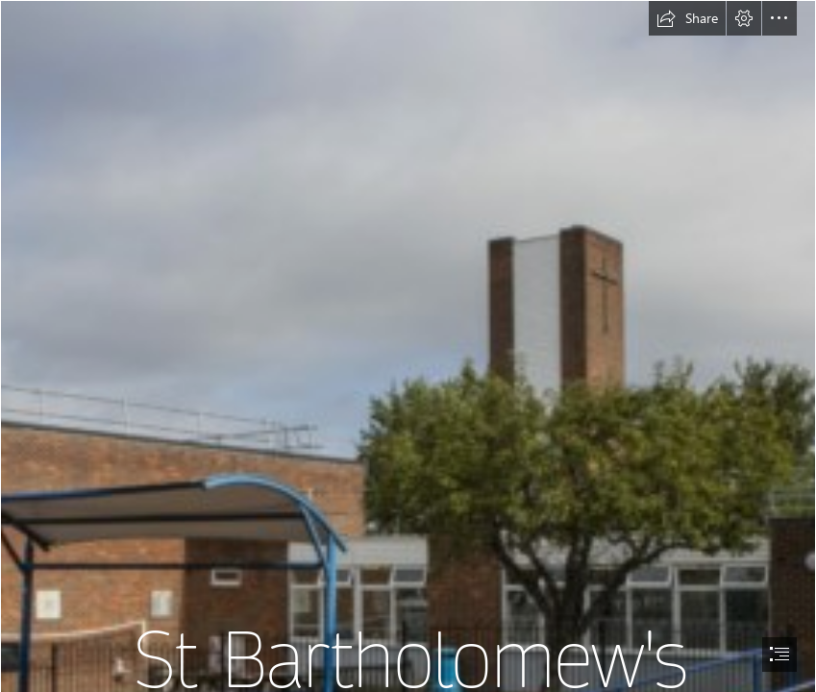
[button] (687, 18)
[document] (408, 346)
